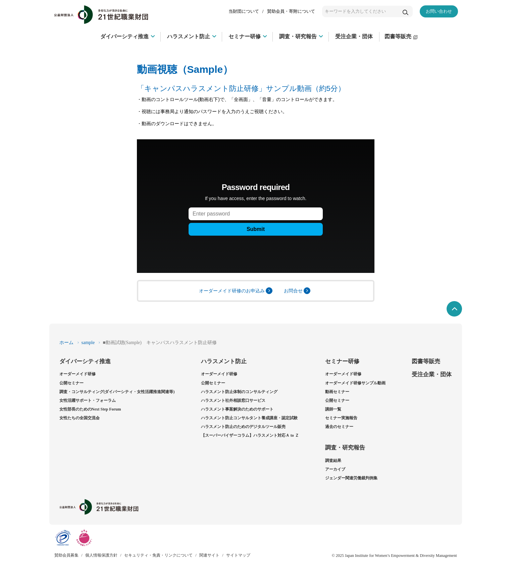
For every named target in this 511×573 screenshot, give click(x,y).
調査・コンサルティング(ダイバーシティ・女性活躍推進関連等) (117, 391)
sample (88, 342)
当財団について (243, 11)
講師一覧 (333, 409)
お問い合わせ (439, 11)
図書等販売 (426, 361)
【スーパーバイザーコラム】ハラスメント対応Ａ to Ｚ (250, 435)
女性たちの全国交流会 (79, 418)
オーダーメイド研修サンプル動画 (355, 383)
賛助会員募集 (66, 555)
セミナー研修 (342, 361)
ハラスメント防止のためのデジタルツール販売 (243, 426)
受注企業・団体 (432, 374)
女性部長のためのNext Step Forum (90, 409)
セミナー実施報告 (341, 418)
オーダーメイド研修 (77, 374)
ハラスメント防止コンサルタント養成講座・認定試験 (249, 418)
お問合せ (297, 290)
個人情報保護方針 (101, 555)
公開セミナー (71, 383)
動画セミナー (337, 391)
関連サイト (209, 555)
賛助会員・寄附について (291, 11)
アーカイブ (335, 469)
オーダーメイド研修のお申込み (235, 290)
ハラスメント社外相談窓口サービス (233, 400)
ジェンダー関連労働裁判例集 (351, 478)
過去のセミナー (339, 426)
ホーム (66, 342)
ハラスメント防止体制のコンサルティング (239, 391)
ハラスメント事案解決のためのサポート (237, 409)
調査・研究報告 (345, 447)
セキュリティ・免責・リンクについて (158, 555)
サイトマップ (238, 555)
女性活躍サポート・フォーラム (87, 400)
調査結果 (333, 460)
